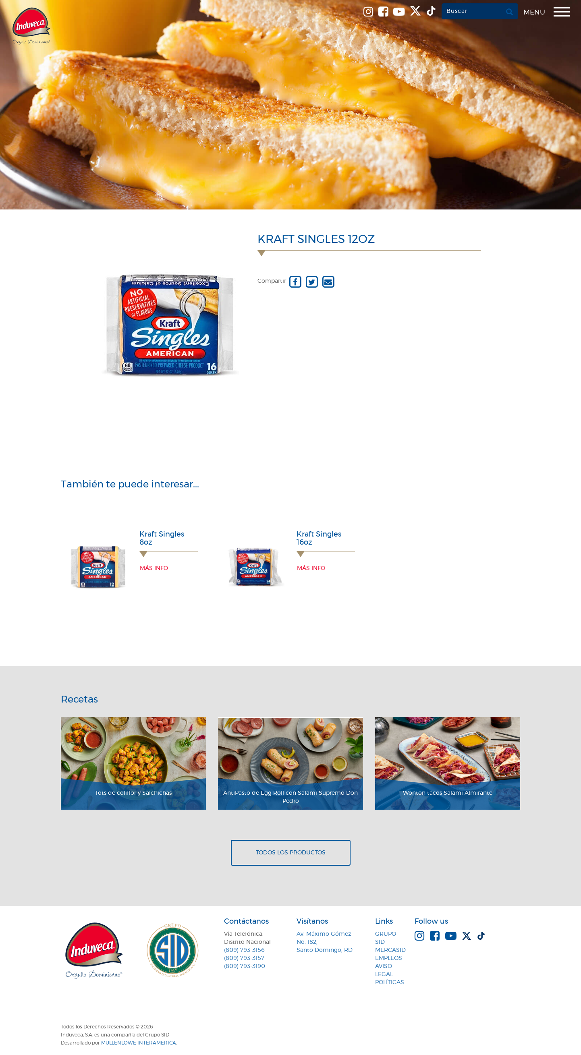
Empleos (388, 958)
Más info (154, 568)
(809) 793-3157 (244, 958)
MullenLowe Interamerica (138, 1042)
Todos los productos (291, 853)
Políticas (389, 982)
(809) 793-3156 (244, 950)
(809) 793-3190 (244, 966)
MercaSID (390, 950)
